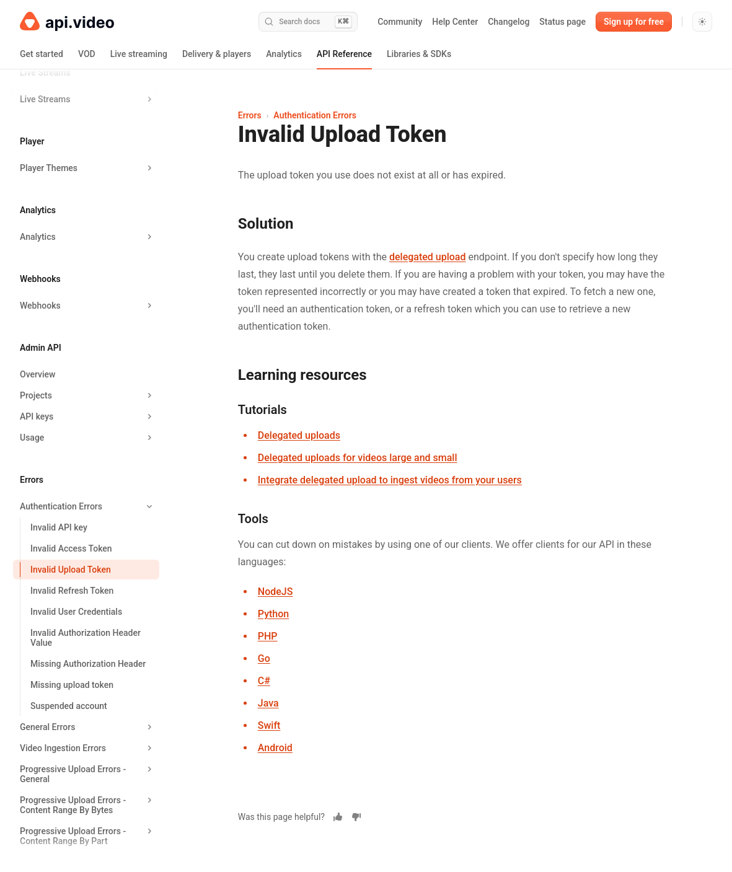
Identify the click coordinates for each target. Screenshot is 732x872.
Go (264, 658)
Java (268, 703)
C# (264, 681)
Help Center (455, 22)
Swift (269, 725)
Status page (562, 22)
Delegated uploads (299, 435)
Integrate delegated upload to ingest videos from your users (390, 480)
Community (399, 22)
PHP (268, 636)
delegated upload (427, 257)
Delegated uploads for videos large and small (357, 458)
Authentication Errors (314, 115)
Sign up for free (634, 22)
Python (273, 614)
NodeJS (275, 591)
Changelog (508, 22)
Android (275, 748)
